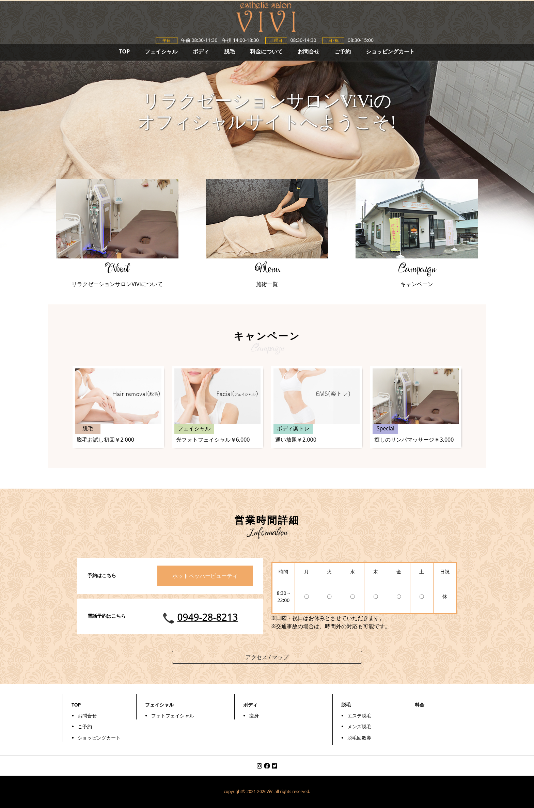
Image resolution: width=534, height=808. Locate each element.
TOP (124, 51)
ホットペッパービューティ (205, 576)
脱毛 (229, 51)
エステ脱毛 (359, 715)
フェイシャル (161, 51)
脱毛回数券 (359, 737)
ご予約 (342, 51)
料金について (266, 51)
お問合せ (308, 51)
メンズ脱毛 (359, 726)
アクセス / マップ (267, 657)
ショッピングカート (390, 51)
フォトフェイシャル (172, 715)
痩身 (254, 715)
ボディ (201, 51)
